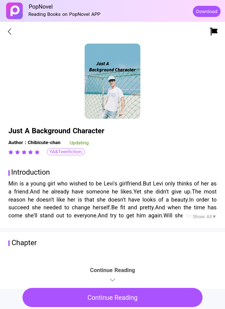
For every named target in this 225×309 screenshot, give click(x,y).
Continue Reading (112, 298)
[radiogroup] (24, 152)
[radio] (11, 152)
